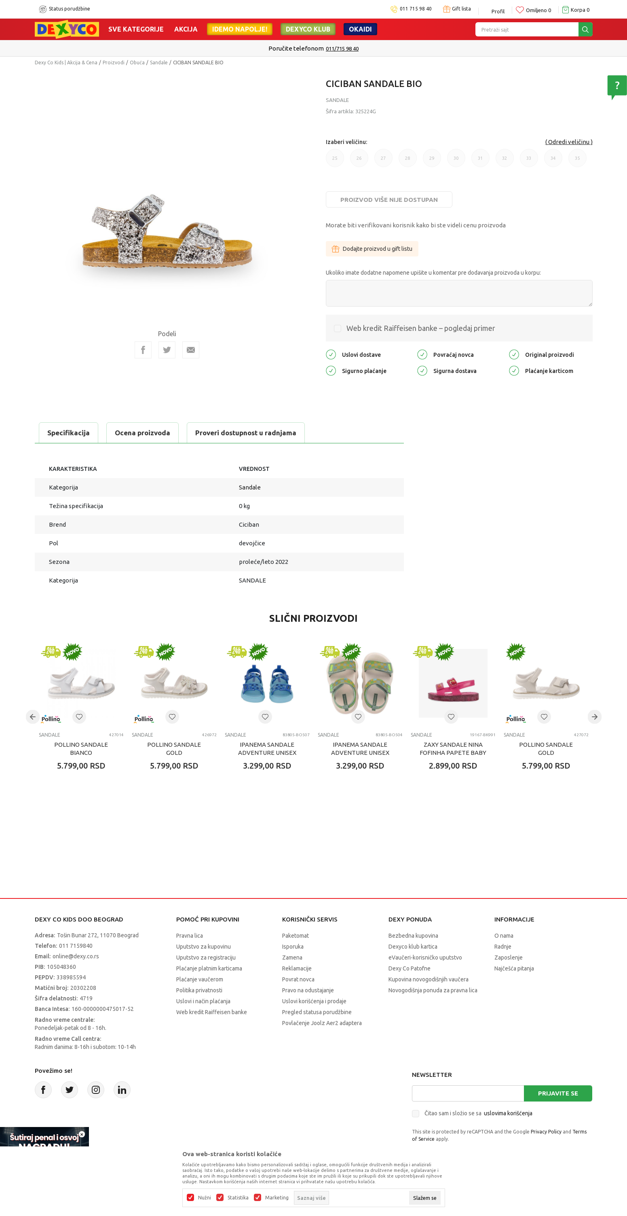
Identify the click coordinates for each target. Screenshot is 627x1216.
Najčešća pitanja (514, 968)
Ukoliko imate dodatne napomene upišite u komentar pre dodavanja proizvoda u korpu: (433, 272)
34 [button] (553, 161)
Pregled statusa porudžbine (317, 1012)
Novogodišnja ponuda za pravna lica (432, 990)
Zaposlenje (508, 957)
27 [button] (383, 161)
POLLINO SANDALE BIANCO (81, 748)
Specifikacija (68, 432)
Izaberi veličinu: (346, 142)
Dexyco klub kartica (412, 946)
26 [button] (359, 161)
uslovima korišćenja (508, 1113)
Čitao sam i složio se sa (478, 1113)
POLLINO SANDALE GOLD (174, 748)
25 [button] (335, 161)
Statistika (238, 1197)
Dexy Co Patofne (409, 968)
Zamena (292, 957)
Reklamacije (297, 968)
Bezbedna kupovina (413, 935)
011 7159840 (76, 946)
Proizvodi (114, 62)
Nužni (204, 1197)
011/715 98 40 (342, 48)
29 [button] (432, 161)
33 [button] (529, 161)
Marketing (277, 1197)
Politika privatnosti (199, 990)
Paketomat (295, 935)
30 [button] (456, 161)
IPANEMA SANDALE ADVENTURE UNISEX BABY (267, 752)
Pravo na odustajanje (308, 990)
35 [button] (577, 161)
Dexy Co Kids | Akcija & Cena (66, 62)
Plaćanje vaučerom (199, 979)
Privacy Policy (546, 1131)
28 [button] (407, 161)
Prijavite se (558, 1093)
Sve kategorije (136, 29)
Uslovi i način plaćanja (203, 1001)
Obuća (137, 62)
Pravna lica (189, 935)
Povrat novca (298, 979)
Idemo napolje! (239, 29)
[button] (79, 717)
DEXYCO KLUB (308, 29)
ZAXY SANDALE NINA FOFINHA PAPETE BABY (453, 748)
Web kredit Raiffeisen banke (211, 1012)
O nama (503, 935)
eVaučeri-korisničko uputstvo (425, 957)
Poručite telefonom (296, 48)
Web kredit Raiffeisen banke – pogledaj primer (420, 328)
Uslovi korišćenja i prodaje (314, 1001)
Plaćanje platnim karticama (209, 968)
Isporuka (293, 946)
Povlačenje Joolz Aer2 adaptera (322, 1023)
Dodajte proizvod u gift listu (372, 248)
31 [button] (480, 161)
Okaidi (360, 29)
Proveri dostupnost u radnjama (245, 432)
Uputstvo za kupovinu (203, 946)
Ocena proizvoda (142, 432)
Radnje (502, 946)
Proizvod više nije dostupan (389, 199)
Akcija (186, 29)
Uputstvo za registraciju (206, 957)
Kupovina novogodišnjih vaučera (428, 979)
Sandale (159, 62)
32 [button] (504, 161)
